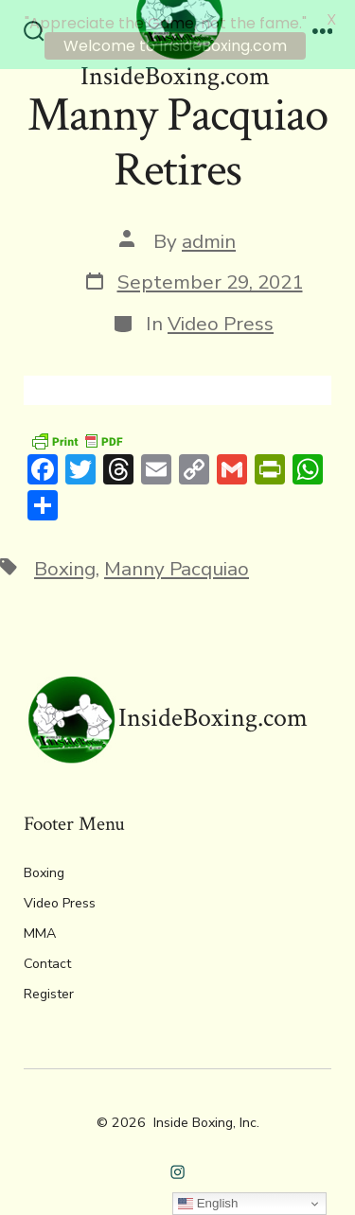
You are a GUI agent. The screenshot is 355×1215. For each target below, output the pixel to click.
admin (209, 236)
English (208, 1203)
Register (49, 989)
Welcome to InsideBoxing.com (175, 46)
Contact (47, 959)
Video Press (221, 319)
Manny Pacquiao (176, 564)
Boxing (65, 564)
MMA (40, 929)
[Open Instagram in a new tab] (177, 1167)
